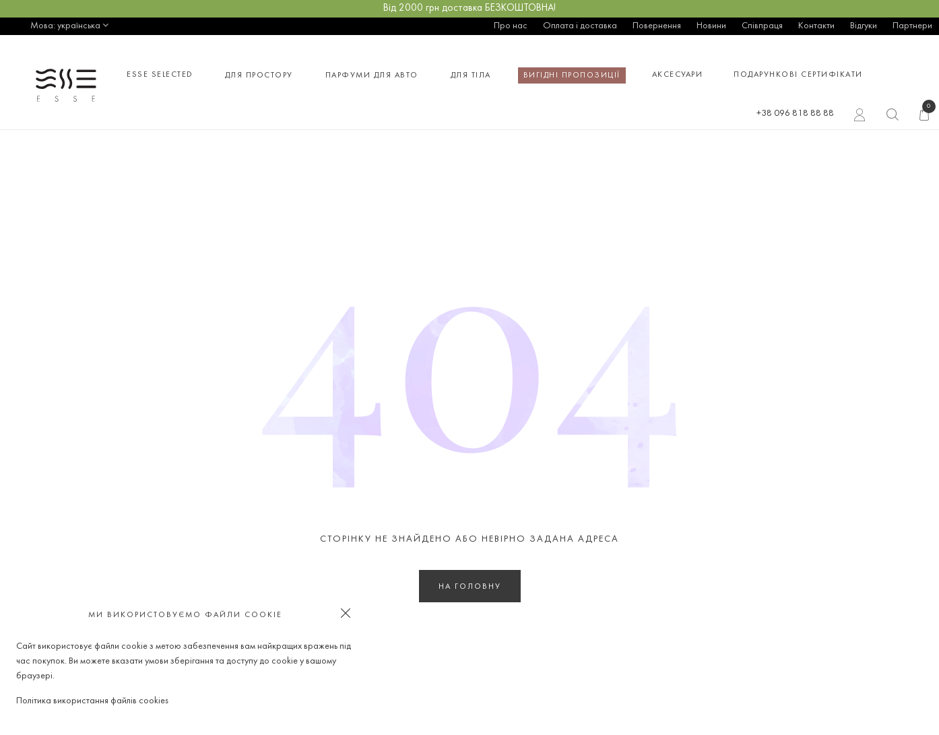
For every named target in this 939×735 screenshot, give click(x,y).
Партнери (912, 26)
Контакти (816, 26)
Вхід (860, 116)
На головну (470, 587)
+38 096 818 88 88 (795, 113)
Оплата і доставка (580, 26)
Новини (711, 26)
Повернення (657, 26)
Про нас (510, 26)
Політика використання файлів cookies (92, 701)
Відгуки (863, 26)
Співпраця (762, 26)
